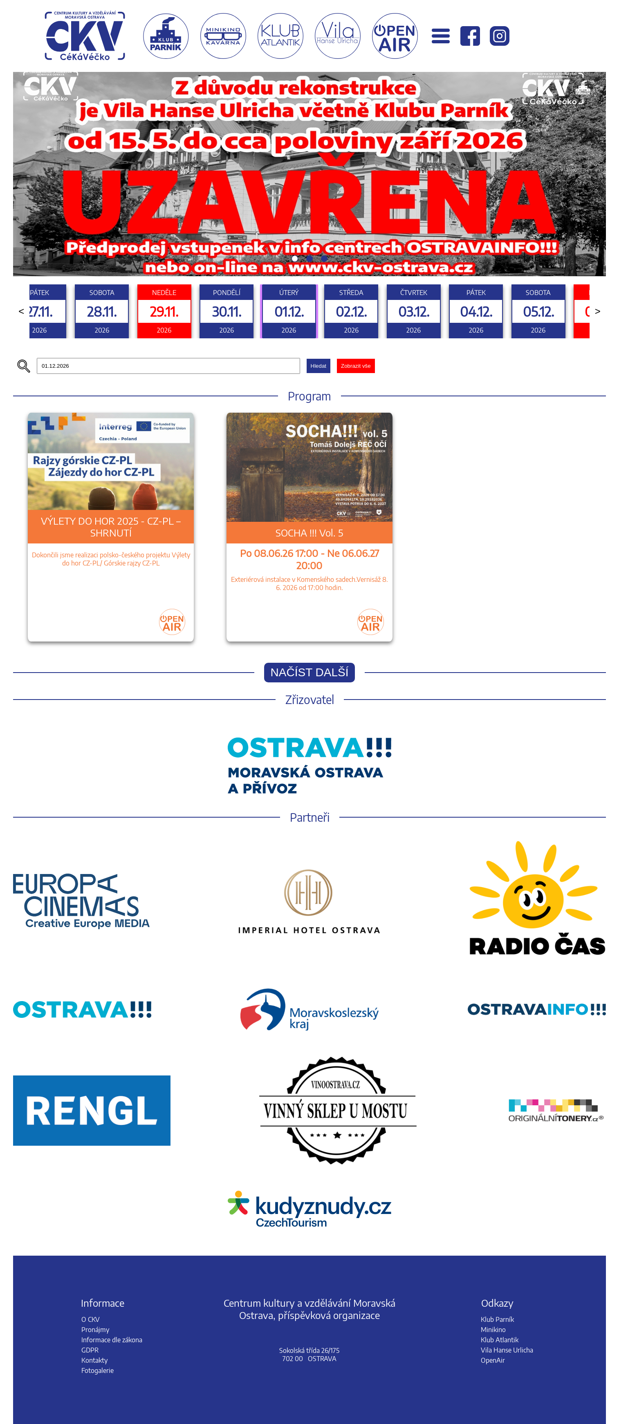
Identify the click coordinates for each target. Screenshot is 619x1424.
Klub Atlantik (499, 1340)
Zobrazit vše (356, 366)
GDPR (90, 1350)
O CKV (90, 1319)
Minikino (493, 1330)
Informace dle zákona (111, 1340)
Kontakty (94, 1360)
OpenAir (493, 1360)
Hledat (319, 366)
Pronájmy (95, 1330)
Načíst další (310, 672)
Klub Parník (497, 1319)
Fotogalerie (97, 1370)
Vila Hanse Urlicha (507, 1350)
